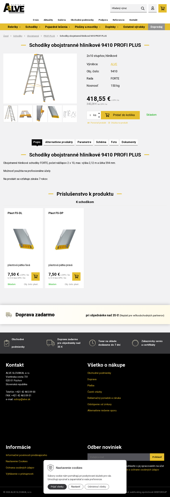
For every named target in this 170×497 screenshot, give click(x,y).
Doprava (91, 379)
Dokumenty (129, 142)
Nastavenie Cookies (17, 461)
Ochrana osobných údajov (20, 467)
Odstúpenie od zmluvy (99, 404)
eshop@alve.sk (22, 399)
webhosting (135, 492)
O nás (36, 20)
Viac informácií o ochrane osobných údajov (135, 469)
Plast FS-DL (15, 213)
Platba (90, 385)
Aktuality (48, 20)
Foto (114, 142)
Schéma (101, 142)
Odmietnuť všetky (97, 486)
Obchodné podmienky (82, 20)
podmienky (18, 346)
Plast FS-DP (55, 213)
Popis (37, 142)
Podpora (103, 20)
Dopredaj (156, 26)
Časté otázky (94, 391)
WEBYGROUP (160, 492)
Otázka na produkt (118, 123)
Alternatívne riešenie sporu (102, 410)
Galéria (62, 20)
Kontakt (133, 20)
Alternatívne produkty (59, 142)
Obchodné (18, 339)
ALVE (114, 64)
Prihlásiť (157, 457)
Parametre (84, 142)
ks (94, 115)
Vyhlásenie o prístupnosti (19, 473)
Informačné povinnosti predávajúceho (26, 455)
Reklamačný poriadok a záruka (104, 398)
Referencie (119, 20)
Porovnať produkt (96, 123)
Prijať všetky (57, 486)
